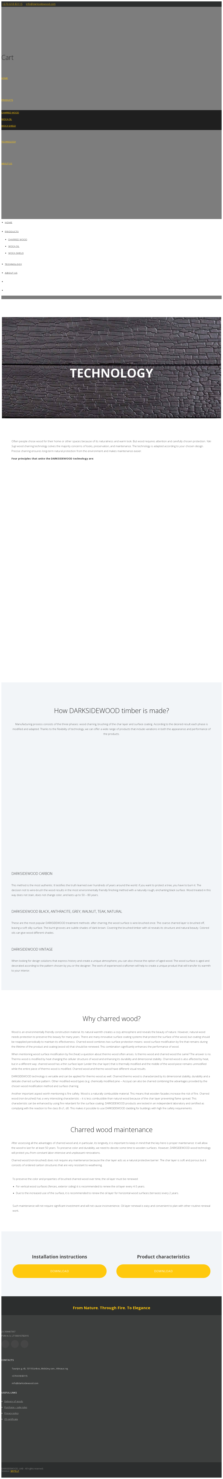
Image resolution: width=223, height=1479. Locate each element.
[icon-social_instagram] (25, 1344)
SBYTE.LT (14, 1471)
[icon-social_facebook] (16, 1344)
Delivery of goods (13, 1401)
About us (6, 163)
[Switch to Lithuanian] (3, 185)
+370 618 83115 (12, 4)
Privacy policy (11, 1413)
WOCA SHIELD (8, 125)
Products (7, 100)
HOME (4, 78)
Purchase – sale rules (15, 1407)
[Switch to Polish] (3, 207)
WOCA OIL (6, 119)
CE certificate (11, 1419)
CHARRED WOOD (10, 112)
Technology (8, 141)
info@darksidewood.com (41, 4)
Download (59, 1271)
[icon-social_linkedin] (6, 1344)
